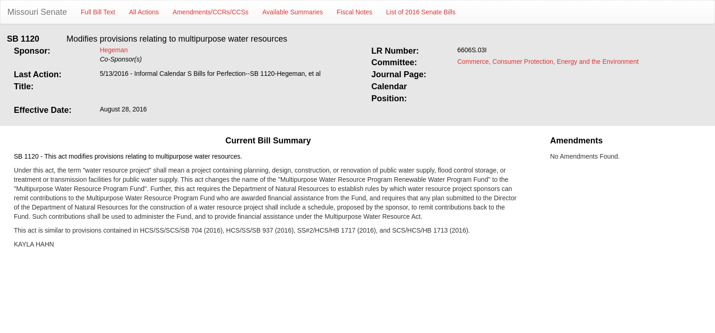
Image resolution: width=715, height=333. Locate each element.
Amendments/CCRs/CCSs (210, 12)
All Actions (144, 12)
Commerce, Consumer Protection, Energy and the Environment (548, 61)
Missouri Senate (37, 12)
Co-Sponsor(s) (121, 59)
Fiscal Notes (355, 12)
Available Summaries (292, 12)
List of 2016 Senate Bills (421, 12)
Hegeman (114, 50)
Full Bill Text (98, 12)
